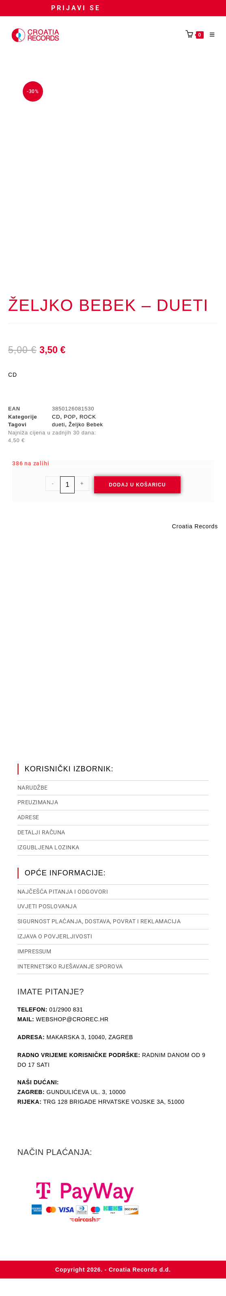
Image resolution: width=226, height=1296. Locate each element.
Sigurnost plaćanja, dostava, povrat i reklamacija (99, 920)
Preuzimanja (37, 801)
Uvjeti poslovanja (47, 905)
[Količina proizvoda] (67, 484)
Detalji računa (41, 831)
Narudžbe (32, 787)
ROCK (88, 417)
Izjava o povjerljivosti (55, 935)
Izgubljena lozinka (48, 846)
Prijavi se (76, 8)
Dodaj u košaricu (137, 485)
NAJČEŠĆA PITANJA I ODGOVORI (62, 891)
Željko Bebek (86, 424)
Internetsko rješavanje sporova (70, 965)
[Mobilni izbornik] (209, 35)
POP (70, 417)
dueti (58, 424)
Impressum (34, 950)
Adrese (28, 816)
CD (56, 417)
